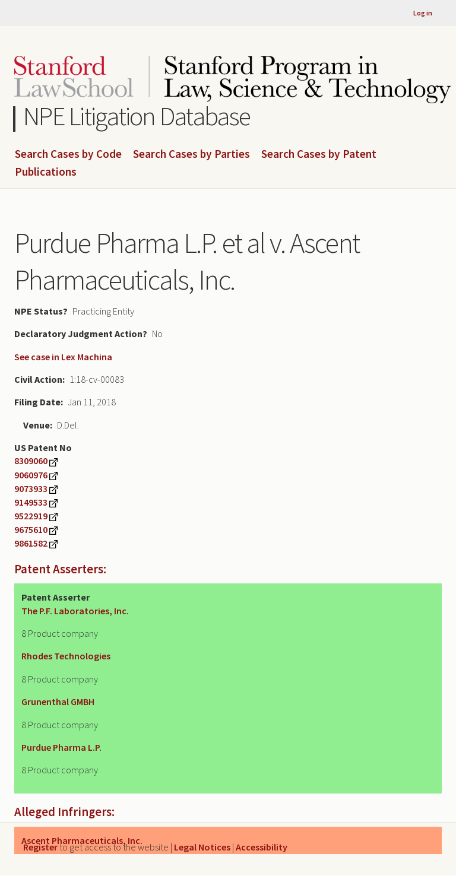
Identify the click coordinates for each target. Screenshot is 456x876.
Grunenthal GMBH (57, 701)
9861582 (31, 543)
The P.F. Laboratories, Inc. (75, 611)
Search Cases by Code (68, 154)
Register (40, 847)
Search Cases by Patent (318, 154)
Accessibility (261, 847)
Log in (422, 12)
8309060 (31, 460)
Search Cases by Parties (191, 154)
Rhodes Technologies (65, 656)
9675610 (31, 529)
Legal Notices (202, 847)
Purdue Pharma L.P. (61, 747)
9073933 (31, 488)
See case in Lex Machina (63, 357)
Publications (46, 172)
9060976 (31, 475)
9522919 (31, 516)
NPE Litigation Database (137, 116)
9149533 (31, 502)
